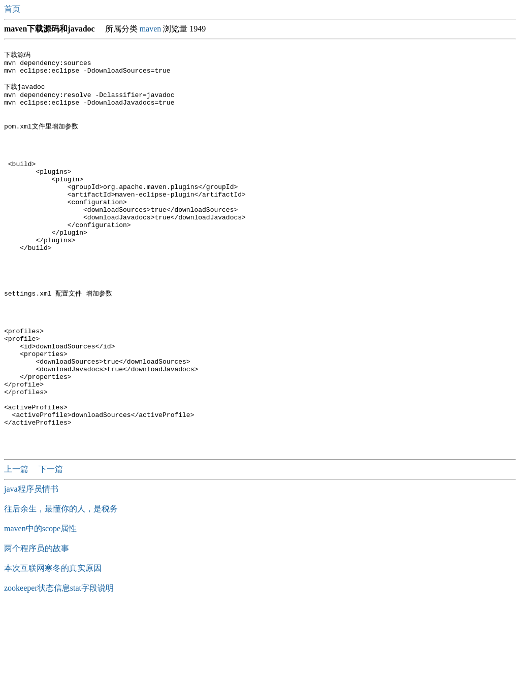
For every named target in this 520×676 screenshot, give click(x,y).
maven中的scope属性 (40, 597)
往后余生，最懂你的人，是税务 (61, 577)
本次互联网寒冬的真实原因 (53, 637)
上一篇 (17, 538)
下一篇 (51, 538)
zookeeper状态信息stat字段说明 (59, 657)
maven (150, 28)
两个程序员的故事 (36, 617)
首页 (13, 9)
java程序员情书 (31, 558)
